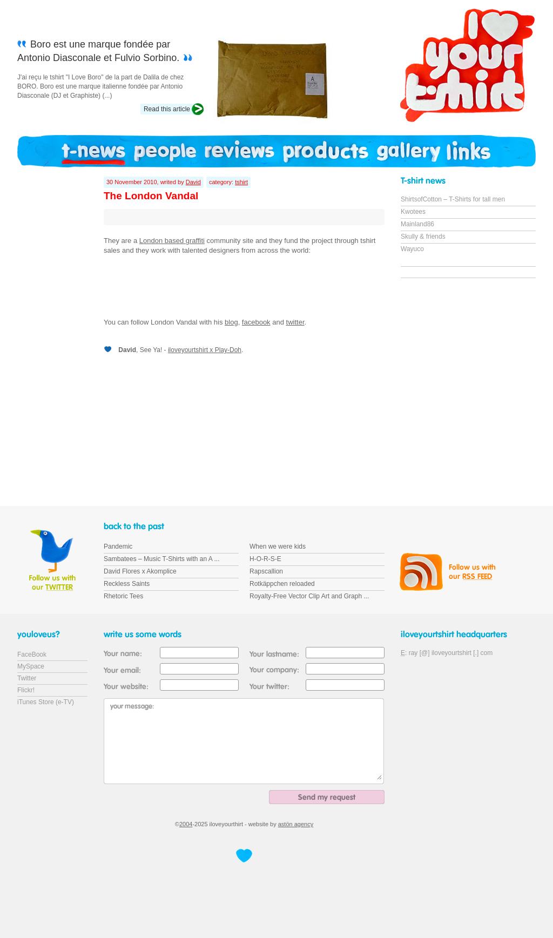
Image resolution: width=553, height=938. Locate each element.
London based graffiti (172, 241)
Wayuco (412, 249)
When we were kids (277, 546)
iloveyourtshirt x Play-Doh (204, 350)
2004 (185, 824)
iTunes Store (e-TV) (45, 702)
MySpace (30, 666)
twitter (295, 322)
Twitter (26, 678)
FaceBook (31, 654)
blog (231, 322)
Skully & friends (423, 236)
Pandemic (118, 546)
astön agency (295, 824)
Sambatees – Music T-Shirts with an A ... (162, 559)
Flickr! (26, 690)
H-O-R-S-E (265, 559)
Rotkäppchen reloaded (282, 584)
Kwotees (413, 211)
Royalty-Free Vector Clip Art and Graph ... (309, 596)
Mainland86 (417, 224)
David (193, 182)
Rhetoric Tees (123, 596)
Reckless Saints (127, 584)
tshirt (241, 182)
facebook (256, 322)
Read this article (167, 109)
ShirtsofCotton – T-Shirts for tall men (453, 199)
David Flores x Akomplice (140, 571)
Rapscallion (266, 571)
